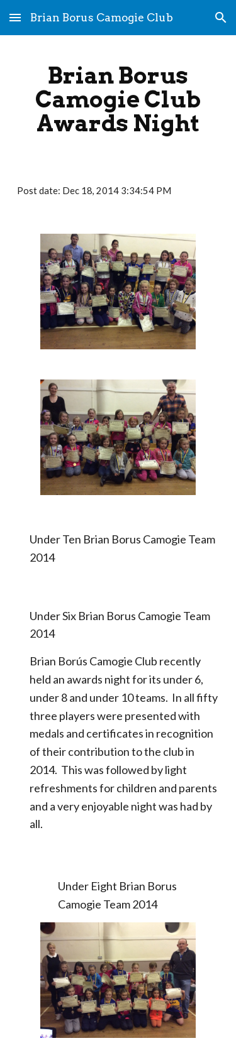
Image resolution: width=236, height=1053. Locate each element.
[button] (15, 17)
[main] (118, 99)
